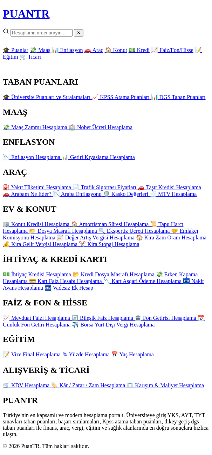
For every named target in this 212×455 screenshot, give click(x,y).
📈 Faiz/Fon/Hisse (172, 50)
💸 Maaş (40, 50)
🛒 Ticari (30, 57)
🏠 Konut (116, 50)
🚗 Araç (93, 50)
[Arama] (42, 33)
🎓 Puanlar (15, 50)
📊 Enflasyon (67, 50)
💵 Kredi (139, 50)
